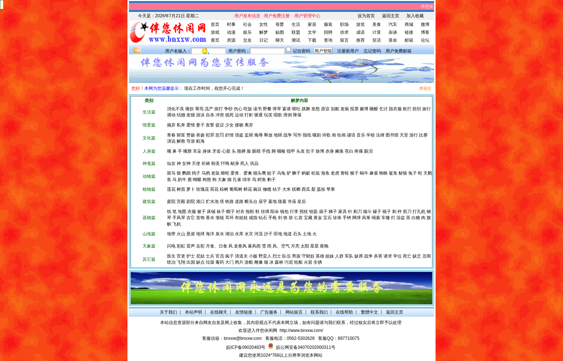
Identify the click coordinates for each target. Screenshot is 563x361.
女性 (263, 24)
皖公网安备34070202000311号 (305, 347)
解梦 (263, 32)
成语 (360, 32)
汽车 (392, 24)
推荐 (360, 40)
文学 (312, 32)
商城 (409, 24)
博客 (425, 32)
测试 (296, 40)
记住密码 (301, 51)
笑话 (376, 40)
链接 (409, 32)
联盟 (296, 32)
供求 (344, 32)
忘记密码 (372, 51)
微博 (425, 24)
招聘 (328, 32)
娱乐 (247, 32)
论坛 (425, 40)
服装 (328, 24)
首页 (215, 24)
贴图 (279, 32)
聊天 (279, 40)
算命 (392, 40)
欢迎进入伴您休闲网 (257, 330)
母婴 (279, 24)
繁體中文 (369, 312)
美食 (376, 24)
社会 (247, 24)
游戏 (215, 32)
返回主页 (390, 15)
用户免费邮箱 (398, 51)
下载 (312, 40)
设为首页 (366, 15)
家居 (312, 24)
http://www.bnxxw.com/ (301, 330)
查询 (328, 40)
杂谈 (392, 32)
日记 (263, 40)
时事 (231, 24)
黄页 (215, 40)
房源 (231, 40)
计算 (376, 32)
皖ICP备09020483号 (245, 347)
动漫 (231, 32)
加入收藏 (415, 15)
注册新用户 (348, 51)
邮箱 (409, 40)
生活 (296, 24)
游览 (360, 24)
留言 (344, 40)
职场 (344, 24)
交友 (247, 40)
